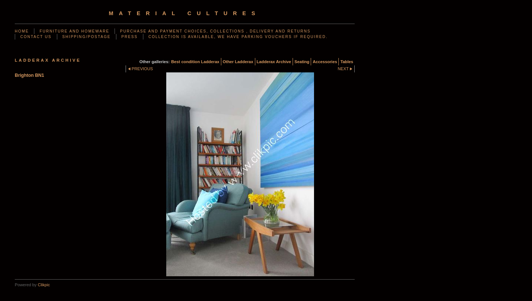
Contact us (36, 37)
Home (22, 31)
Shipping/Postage (86, 37)
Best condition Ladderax (195, 61)
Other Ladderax (238, 61)
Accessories (325, 61)
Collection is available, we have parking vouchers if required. (238, 37)
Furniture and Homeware (74, 31)
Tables (346, 61)
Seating (301, 61)
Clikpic (44, 285)
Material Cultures (185, 13)
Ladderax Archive (274, 61)
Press (130, 37)
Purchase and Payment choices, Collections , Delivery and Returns (215, 31)
